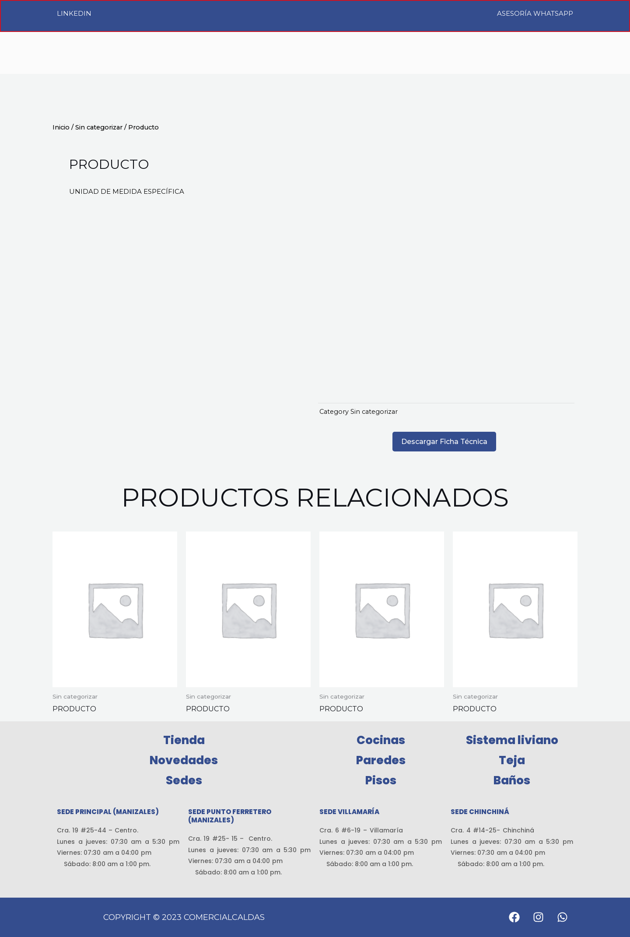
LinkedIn (74, 13)
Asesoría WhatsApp (535, 13)
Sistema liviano (512, 740)
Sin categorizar (98, 127)
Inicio (61, 127)
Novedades (184, 760)
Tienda (184, 740)
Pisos (380, 780)
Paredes (381, 760)
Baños (512, 780)
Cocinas (381, 740)
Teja (512, 760)
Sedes (184, 780)
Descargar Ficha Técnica (444, 441)
